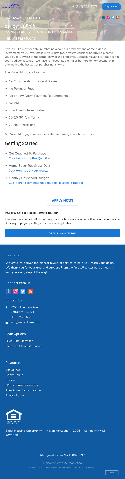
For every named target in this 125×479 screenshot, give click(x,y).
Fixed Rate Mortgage (19, 341)
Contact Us (13, 370)
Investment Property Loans (23, 346)
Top (112, 473)
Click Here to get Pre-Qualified (29, 158)
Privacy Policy (15, 395)
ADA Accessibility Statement (24, 390)
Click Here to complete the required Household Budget (46, 183)
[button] (42, 18)
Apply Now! (62, 201)
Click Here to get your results (28, 171)
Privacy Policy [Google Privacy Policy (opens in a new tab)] (72, 467)
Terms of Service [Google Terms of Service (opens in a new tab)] (87, 467)
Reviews (11, 380)
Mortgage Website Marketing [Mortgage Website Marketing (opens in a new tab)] (62, 463)
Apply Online (14, 375)
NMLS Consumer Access (22, 385)
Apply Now (111, 6)
